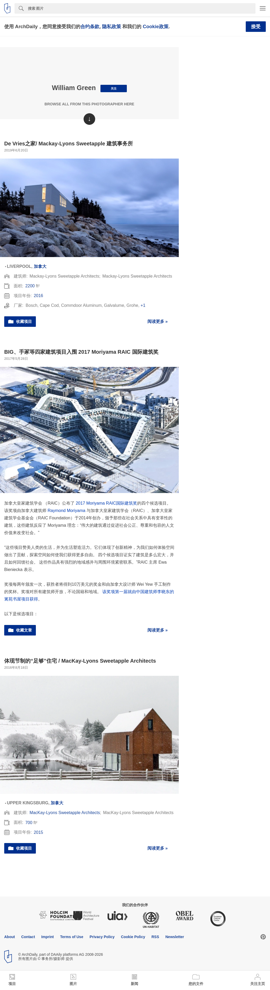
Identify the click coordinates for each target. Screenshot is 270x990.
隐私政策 (111, 26)
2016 (38, 295)
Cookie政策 (155, 26)
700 (28, 822)
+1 (143, 305)
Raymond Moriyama (66, 510)
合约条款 (89, 26)
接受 (256, 26)
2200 (30, 286)
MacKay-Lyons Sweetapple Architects (65, 812)
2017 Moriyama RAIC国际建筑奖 (106, 503)
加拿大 (40, 266)
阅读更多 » (157, 321)
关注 (114, 88)
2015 (38, 832)
